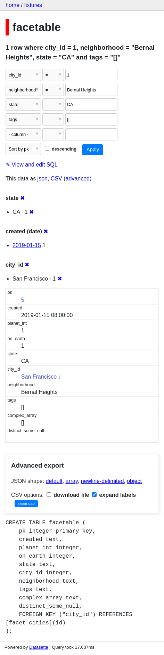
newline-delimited (102, 481)
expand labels (114, 495)
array (72, 481)
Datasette (38, 647)
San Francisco (39, 377)
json (43, 178)
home (12, 5)
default (54, 481)
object (134, 481)
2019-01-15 (27, 245)
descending (60, 149)
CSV (56, 178)
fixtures (33, 5)
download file (68, 495)
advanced (78, 178)
